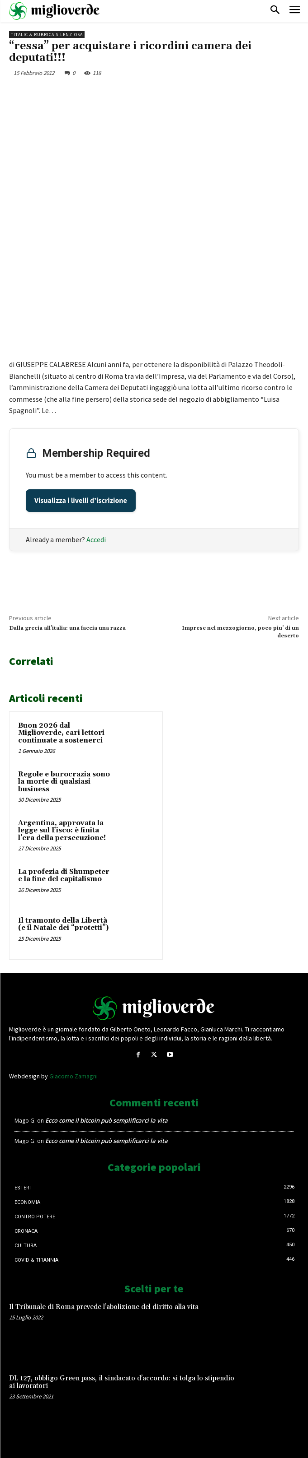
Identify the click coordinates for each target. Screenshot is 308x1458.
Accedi (96, 539)
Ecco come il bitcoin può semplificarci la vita (106, 1120)
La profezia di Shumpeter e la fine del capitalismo (63, 876)
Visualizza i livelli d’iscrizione (80, 500)
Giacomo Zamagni (73, 1076)
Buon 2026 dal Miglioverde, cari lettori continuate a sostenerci (61, 733)
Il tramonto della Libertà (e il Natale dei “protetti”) (63, 924)
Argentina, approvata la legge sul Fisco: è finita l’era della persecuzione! (62, 830)
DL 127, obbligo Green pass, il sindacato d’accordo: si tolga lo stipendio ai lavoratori (121, 1382)
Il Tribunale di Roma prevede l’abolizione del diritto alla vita (104, 1307)
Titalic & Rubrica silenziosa (47, 34)
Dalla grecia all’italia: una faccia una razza (67, 628)
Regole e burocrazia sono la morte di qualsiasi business (64, 782)
